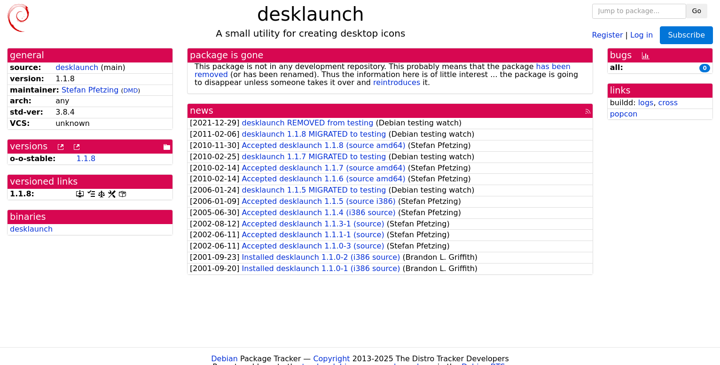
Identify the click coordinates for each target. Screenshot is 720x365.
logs (646, 102)
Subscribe (686, 35)
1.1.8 (85, 158)
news (201, 110)
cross (668, 102)
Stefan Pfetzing (90, 89)
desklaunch (76, 67)
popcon (624, 113)
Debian (224, 358)
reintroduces (396, 82)
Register (607, 34)
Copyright (331, 358)
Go (696, 11)
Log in (641, 34)
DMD (130, 90)
